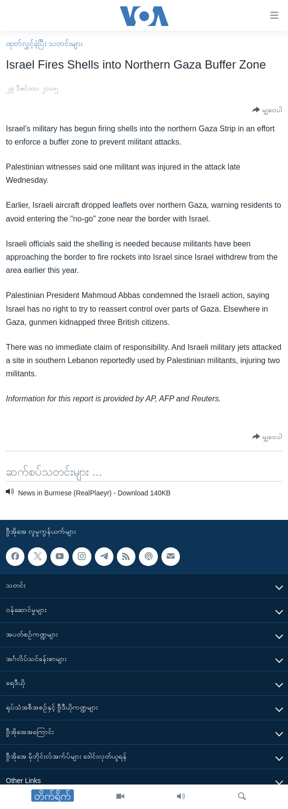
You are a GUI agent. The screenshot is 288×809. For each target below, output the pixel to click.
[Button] (267, 110)
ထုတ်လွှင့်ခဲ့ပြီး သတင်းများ (44, 43)
